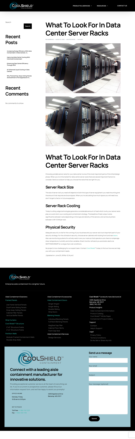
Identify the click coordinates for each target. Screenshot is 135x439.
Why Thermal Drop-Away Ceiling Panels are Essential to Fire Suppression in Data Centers (19, 77)
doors (115, 235)
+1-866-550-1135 (21, 413)
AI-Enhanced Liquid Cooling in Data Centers (18, 70)
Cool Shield (91, 248)
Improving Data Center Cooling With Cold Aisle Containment (18, 58)
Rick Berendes (50, 39)
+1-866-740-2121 (24, 411)
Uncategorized (70, 39)
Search (8, 22)
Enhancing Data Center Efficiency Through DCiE (17, 64)
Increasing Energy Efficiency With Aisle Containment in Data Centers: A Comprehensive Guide (19, 52)
